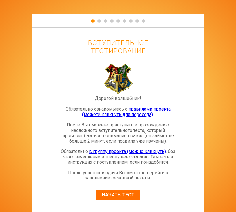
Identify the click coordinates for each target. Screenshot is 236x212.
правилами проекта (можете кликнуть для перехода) (126, 111)
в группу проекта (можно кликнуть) (127, 151)
